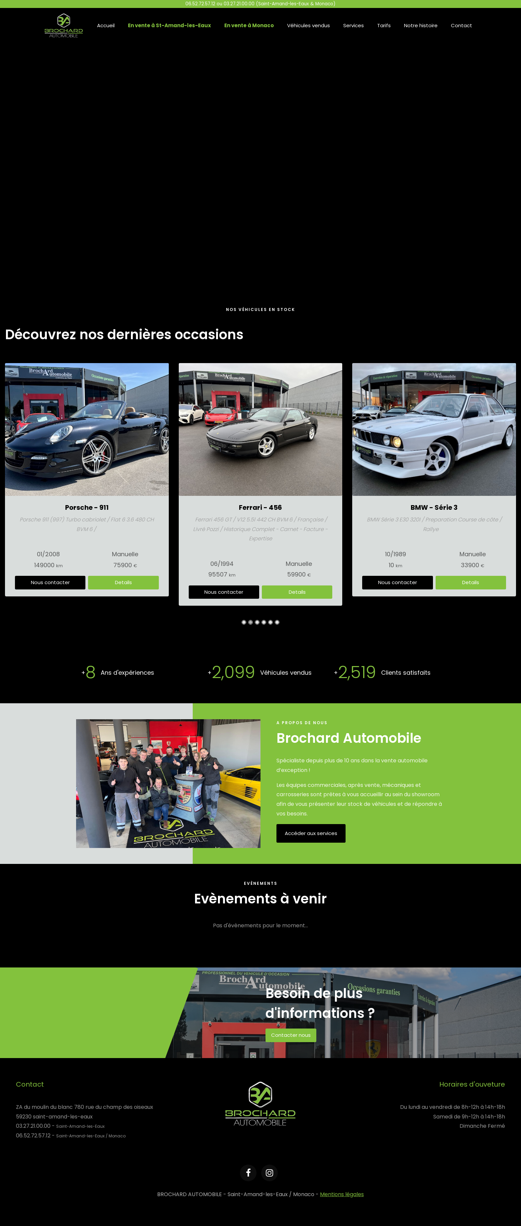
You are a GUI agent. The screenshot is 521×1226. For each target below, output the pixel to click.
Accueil (106, 25)
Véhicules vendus (308, 25)
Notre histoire (421, 25)
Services (353, 25)
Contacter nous (291, 1035)
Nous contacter (50, 572)
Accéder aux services (311, 833)
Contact (461, 25)
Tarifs (384, 25)
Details (123, 572)
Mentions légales (342, 1194)
